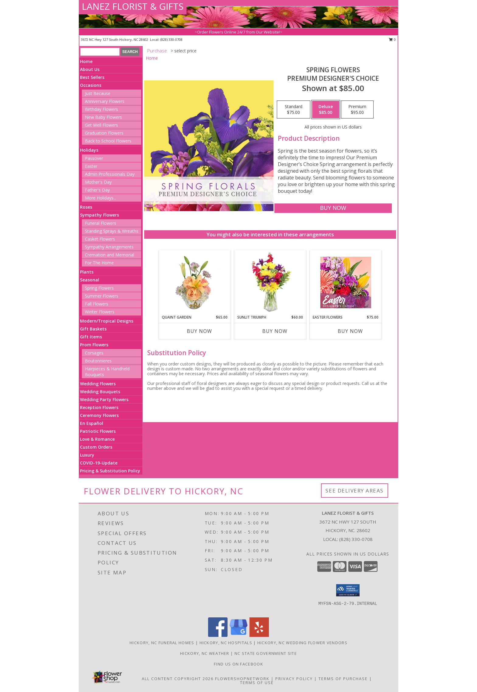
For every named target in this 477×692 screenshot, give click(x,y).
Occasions (90, 85)
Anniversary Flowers (104, 101)
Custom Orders (96, 447)
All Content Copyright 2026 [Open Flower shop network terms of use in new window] (178, 678)
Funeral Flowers (100, 223)
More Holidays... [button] (100, 198)
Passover (94, 158)
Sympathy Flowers (99, 215)
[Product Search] (100, 52)
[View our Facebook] (218, 635)
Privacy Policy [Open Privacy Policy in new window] (294, 678)
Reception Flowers (99, 407)
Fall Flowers (96, 304)
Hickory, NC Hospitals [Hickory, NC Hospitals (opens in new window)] (226, 642)
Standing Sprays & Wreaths (111, 231)
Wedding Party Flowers (104, 399)
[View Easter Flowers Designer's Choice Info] (345, 282)
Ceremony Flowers (99, 415)
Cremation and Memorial (109, 255)
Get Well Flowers (101, 125)
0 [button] (392, 39)
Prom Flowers (94, 345)
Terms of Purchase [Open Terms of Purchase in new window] (343, 678)
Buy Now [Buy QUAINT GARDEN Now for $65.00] (199, 331)
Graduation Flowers (104, 133)
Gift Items (91, 337)
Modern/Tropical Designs (106, 321)
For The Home (99, 263)
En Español (91, 423)
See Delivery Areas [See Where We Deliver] (355, 490)
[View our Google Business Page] (238, 635)
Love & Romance (97, 439)
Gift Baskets (93, 329)
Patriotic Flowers (98, 431)
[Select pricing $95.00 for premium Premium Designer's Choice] (357, 109)
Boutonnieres (98, 361)
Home (86, 61)
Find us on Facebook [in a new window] (238, 664)
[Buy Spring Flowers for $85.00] (333, 208)
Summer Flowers (101, 296)
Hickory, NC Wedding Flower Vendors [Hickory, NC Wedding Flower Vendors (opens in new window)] (302, 642)
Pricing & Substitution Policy (110, 471)
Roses (86, 207)
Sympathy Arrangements (109, 247)
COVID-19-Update (98, 463)
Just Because (97, 93)
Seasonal (89, 280)
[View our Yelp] (259, 635)
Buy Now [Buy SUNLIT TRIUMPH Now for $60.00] (274, 331)
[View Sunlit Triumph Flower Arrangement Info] (270, 282)
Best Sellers (92, 77)
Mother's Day (98, 182)
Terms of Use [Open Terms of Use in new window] (257, 682)
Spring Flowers (99, 288)
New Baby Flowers (103, 117)
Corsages (94, 353)
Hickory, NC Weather (204, 653)
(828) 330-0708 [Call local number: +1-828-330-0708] (171, 39)
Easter (91, 166)
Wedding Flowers (98, 384)
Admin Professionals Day (109, 174)
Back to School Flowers (108, 141)
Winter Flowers (99, 312)
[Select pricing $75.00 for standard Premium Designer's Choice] (293, 109)
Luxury (87, 455)
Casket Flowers (100, 239)
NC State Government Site (266, 653)
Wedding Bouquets (100, 391)
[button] (348, 590)
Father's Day (97, 190)
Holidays (89, 150)
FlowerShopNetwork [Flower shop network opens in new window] (242, 678)
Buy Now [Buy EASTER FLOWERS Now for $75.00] (350, 331)
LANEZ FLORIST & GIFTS (132, 6)
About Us (89, 69)
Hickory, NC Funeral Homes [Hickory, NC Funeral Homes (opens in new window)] (162, 642)
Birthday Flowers (101, 109)
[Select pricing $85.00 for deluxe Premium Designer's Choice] (325, 109)
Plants (86, 272)
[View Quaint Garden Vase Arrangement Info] (194, 282)
